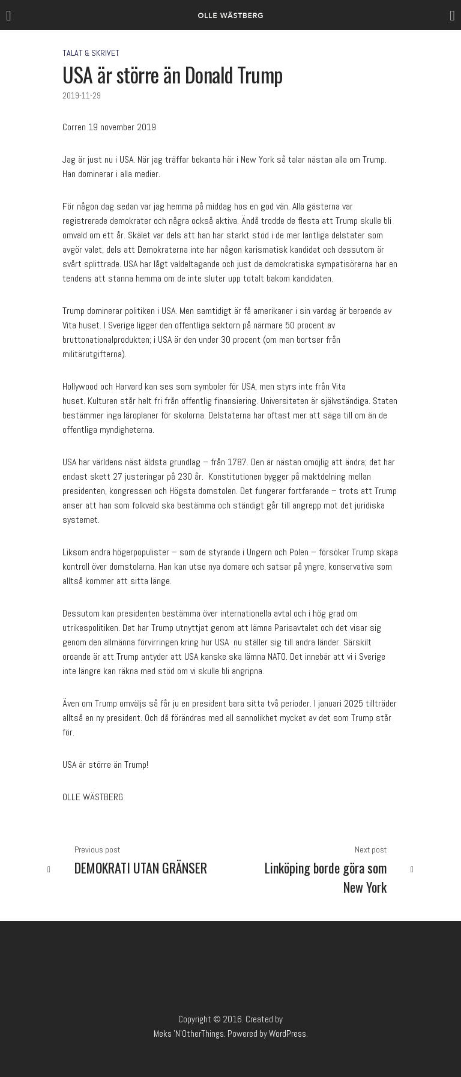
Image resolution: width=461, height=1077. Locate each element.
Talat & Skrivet (90, 52)
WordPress (287, 1033)
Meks (163, 1033)
